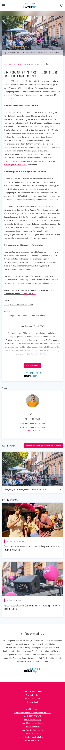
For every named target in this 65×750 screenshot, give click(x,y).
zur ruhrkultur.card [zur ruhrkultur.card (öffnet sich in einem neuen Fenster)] (32, 740)
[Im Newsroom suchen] (62, 5)
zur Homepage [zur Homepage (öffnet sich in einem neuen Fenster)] (32, 709)
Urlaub (30, 304)
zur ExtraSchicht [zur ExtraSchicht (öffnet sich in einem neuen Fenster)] (32, 726)
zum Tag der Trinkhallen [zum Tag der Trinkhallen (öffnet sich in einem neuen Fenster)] (32, 730)
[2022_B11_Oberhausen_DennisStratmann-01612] (32, 469)
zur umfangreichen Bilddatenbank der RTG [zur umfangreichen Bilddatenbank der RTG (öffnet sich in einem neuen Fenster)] (32, 712)
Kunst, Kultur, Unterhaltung (15, 304)
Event (6, 315)
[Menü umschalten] (3, 5)
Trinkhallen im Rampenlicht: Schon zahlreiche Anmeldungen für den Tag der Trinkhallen (31, 548)
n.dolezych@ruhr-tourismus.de (32, 427)
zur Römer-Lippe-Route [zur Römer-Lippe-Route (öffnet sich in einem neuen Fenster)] (32, 723)
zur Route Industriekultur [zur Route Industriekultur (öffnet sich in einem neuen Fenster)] (32, 737)
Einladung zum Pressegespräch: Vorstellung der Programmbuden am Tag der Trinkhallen (32, 607)
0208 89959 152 (32, 430)
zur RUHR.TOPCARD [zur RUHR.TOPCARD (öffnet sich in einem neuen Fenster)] (32, 716)
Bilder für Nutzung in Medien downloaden (43, 445)
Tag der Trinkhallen (18, 315)
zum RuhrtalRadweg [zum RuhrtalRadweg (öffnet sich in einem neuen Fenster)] (32, 719)
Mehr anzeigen (32, 365)
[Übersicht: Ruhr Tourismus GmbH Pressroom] (32, 5)
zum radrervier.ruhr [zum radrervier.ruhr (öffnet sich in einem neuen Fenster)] (32, 733)
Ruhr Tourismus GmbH (35, 315)
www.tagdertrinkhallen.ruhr (15, 164)
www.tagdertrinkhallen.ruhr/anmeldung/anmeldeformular (33, 255)
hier (25, 293)
